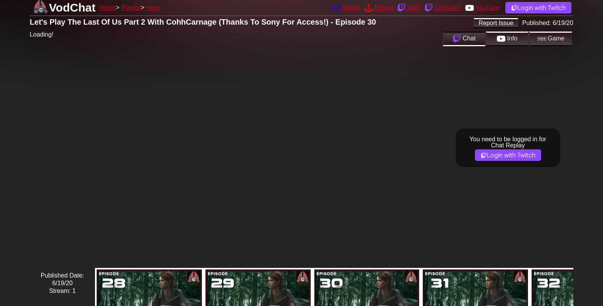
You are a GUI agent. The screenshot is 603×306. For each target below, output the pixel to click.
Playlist (131, 7)
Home (107, 7)
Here (153, 7)
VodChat (72, 7)
